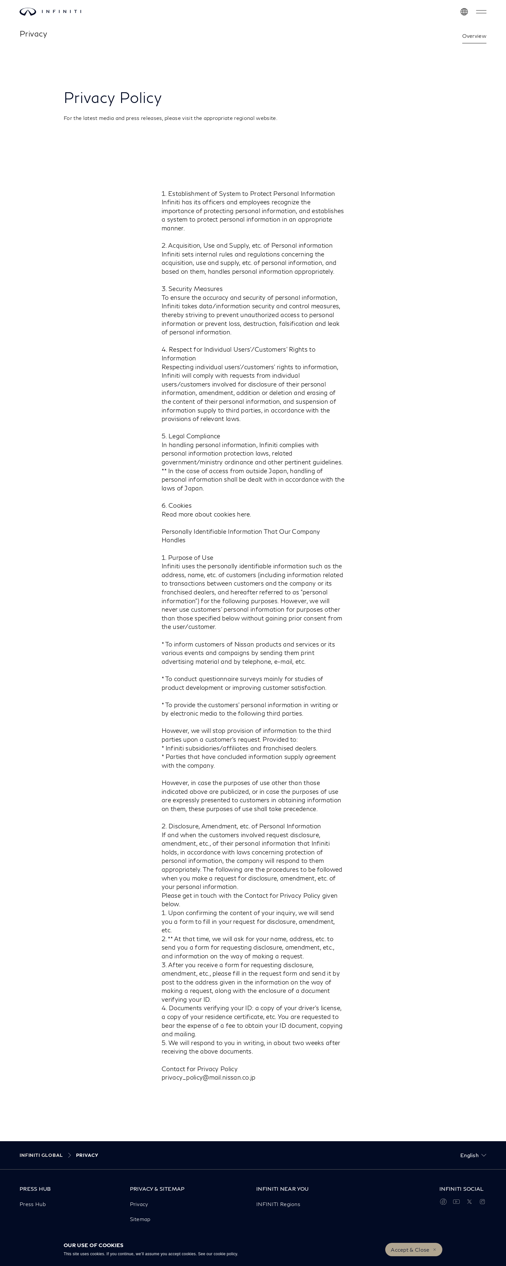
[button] (481, 12)
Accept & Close (410, 1249)
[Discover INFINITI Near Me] (464, 12)
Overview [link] (474, 36)
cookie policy (225, 1254)
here (243, 514)
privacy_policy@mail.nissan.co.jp (209, 1077)
